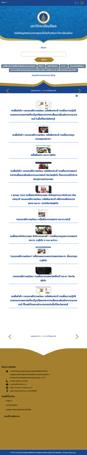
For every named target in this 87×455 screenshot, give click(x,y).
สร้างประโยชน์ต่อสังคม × (77, 66)
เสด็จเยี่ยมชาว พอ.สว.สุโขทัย (43, 155)
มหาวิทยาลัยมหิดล (12, 405)
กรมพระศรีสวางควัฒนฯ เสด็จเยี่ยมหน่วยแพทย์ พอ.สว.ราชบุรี (43, 219)
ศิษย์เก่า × (41, 66)
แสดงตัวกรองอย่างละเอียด (43, 75)
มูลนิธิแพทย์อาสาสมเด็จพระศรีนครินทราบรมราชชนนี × (19, 66)
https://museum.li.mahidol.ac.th (21, 387)
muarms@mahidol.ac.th (18, 384)
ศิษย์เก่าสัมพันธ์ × (52, 66)
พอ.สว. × (64, 66)
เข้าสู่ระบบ (9, 400)
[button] (75, 3)
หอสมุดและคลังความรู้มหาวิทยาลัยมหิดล (18, 409)
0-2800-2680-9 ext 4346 (19, 381)
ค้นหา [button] (4, 2)
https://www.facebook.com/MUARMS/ (23, 390)
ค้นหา (44, 60)
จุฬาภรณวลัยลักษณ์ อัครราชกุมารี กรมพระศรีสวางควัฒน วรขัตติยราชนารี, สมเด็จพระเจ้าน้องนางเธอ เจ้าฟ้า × (43, 70)
